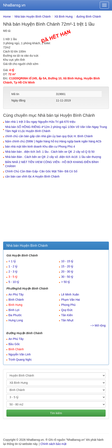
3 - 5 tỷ (12, 276)
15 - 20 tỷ (67, 266)
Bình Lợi (13, 310)
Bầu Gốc (14, 344)
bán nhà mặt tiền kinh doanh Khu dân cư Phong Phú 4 (40, 146)
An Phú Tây (16, 294)
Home (7, 16)
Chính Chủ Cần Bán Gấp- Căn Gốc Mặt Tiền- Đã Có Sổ (41, 171)
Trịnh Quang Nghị (20, 359)
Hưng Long (15, 320)
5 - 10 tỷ (13, 282)
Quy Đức (67, 310)
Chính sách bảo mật (54, 444)
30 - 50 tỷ (67, 276)
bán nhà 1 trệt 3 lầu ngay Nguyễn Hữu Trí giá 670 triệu (40, 121)
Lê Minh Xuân (70, 294)
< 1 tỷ (12, 261)
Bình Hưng (15, 304)
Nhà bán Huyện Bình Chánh (32, 16)
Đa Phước (15, 315)
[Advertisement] (56, 210)
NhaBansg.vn (14, 5)
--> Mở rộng (98, 325)
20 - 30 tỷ (67, 271)
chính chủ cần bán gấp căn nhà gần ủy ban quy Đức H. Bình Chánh (49, 136)
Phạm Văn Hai (70, 299)
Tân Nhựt (67, 320)
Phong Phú (68, 304)
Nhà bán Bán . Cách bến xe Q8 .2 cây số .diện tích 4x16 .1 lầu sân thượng (53, 156)
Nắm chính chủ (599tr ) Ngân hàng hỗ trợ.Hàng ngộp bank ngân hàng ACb (53, 141)
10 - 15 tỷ (67, 261)
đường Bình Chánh (88, 16)
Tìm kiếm (56, 413)
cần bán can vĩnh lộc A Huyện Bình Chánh (32, 176)
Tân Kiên (67, 315)
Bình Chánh (16, 299)
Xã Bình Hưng (63, 16)
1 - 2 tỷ (12, 266)
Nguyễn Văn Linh (19, 354)
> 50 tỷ (65, 282)
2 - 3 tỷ (12, 271)
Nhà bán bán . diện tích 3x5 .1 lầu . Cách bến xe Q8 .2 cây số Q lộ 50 (49, 151)
